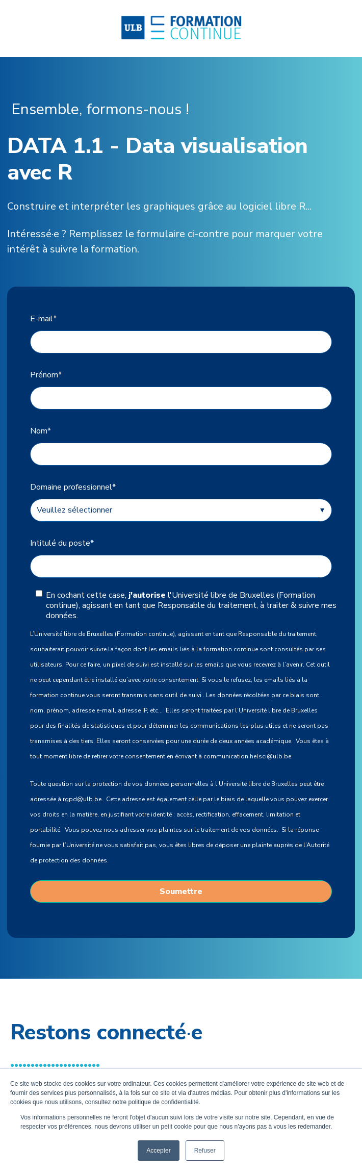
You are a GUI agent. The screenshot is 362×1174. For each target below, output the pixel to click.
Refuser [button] (205, 1150)
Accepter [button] (158, 1150)
